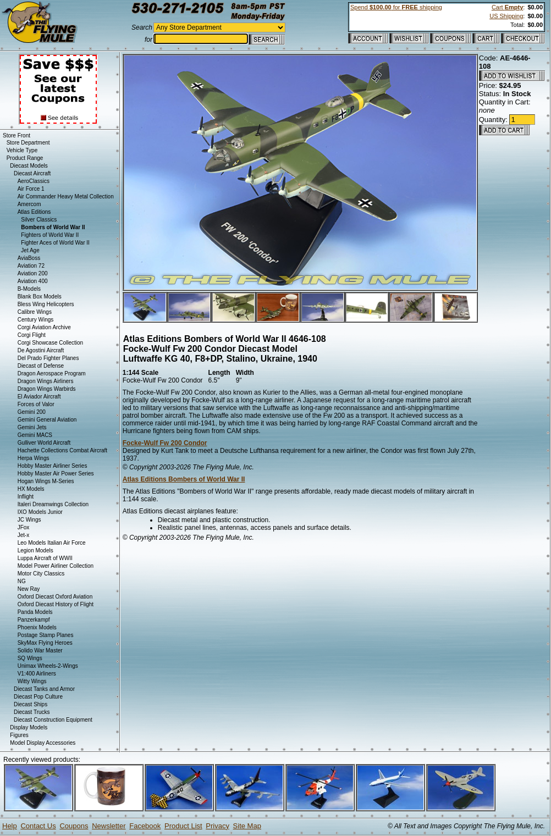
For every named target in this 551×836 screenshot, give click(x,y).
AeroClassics (33, 181)
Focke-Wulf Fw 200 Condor (165, 443)
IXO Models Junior (40, 512)
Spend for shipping (396, 7)
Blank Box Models (40, 297)
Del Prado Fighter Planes (48, 358)
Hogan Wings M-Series (46, 481)
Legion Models (35, 550)
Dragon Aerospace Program (52, 373)
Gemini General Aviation (47, 420)
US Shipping (506, 16)
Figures (19, 735)
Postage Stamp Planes (46, 635)
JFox (24, 527)
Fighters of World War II (50, 235)
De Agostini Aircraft (41, 350)
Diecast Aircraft (32, 173)
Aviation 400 (33, 281)
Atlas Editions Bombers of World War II (184, 479)
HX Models (31, 489)
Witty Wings (32, 681)
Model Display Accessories (42, 743)
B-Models (29, 289)
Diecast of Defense (41, 366)
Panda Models (35, 612)
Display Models (28, 727)
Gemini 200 (32, 412)
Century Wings (36, 320)
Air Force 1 (31, 189)
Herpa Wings (33, 458)
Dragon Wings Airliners (46, 381)
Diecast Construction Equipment (53, 720)
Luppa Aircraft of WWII (45, 558)
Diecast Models (28, 166)
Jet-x (24, 535)
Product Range (25, 158)
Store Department (28, 143)
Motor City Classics (41, 574)
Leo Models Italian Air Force (52, 543)
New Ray (29, 589)
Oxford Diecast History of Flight (55, 604)
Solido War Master (40, 650)
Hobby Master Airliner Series (52, 466)
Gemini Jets (32, 427)
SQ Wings (30, 658)
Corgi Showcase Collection (51, 343)
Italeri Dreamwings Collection (53, 504)
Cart (507, 7)
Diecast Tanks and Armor (44, 689)
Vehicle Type (22, 150)
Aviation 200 (33, 273)
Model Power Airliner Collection (55, 566)
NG (22, 581)
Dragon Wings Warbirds (47, 389)
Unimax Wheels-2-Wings (48, 666)
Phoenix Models (37, 627)
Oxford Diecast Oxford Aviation (55, 597)
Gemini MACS (35, 435)
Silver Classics (39, 220)
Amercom (29, 204)
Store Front (16, 135)
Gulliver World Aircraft (44, 443)
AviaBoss (29, 258)
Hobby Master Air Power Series (56, 473)
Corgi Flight (32, 335)
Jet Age (30, 250)
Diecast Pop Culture (38, 697)
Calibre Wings (35, 312)
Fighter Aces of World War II (55, 243)
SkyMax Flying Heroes (45, 643)
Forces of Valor (36, 404)
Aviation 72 (31, 266)
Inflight (26, 497)
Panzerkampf (34, 620)
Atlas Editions (34, 212)
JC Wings (29, 520)
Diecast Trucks (32, 712)
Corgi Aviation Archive (44, 327)
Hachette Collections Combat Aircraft (62, 450)
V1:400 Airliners (37, 674)
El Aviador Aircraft (39, 397)
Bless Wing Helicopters (46, 304)
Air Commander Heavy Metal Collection (66, 196)
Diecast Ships (30, 704)
